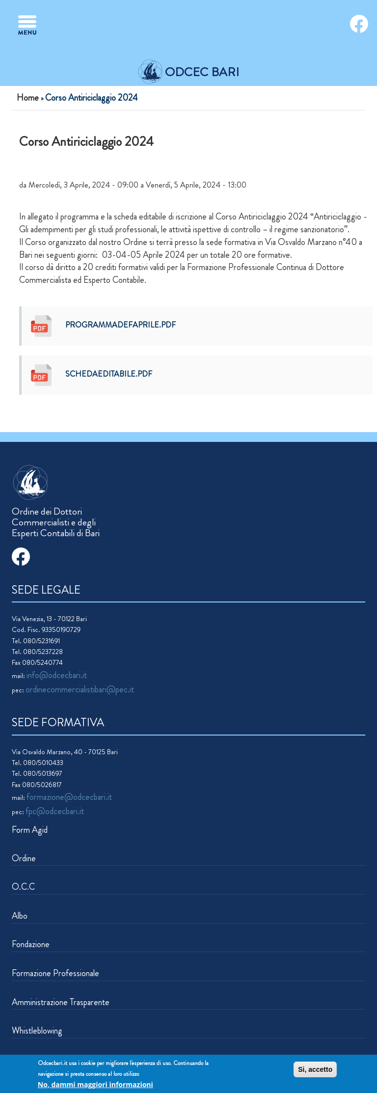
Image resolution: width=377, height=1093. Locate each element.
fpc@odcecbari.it (55, 811)
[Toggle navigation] (27, 25)
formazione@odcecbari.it (69, 797)
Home (28, 97)
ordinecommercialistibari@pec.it (80, 689)
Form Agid (30, 829)
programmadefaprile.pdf (120, 324)
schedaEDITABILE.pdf (108, 374)
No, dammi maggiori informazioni (95, 1085)
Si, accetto (315, 1070)
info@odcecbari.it (57, 675)
